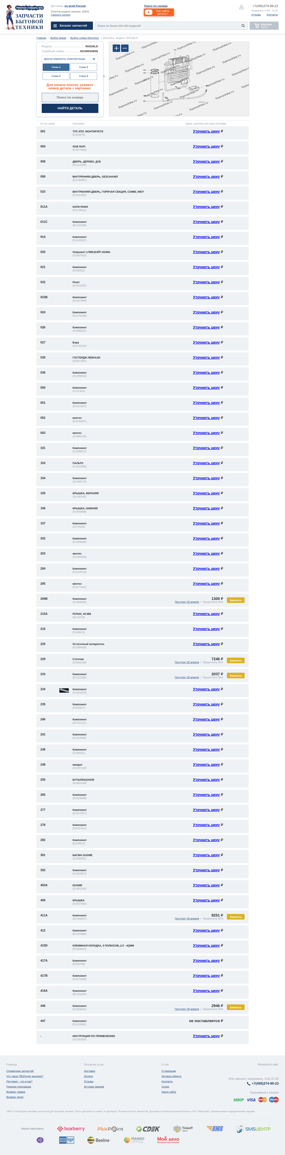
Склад (165, 1086)
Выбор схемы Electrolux (84, 37)
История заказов (94, 1086)
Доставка (89, 1071)
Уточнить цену (206, 131)
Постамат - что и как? (19, 1081)
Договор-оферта (171, 1076)
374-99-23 (265, 6)
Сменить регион (60, 14)
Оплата (88, 1076)
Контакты (272, 14)
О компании (169, 1071)
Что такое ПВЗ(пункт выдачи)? (24, 1076)
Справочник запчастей (20, 1071)
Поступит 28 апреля (187, 601)
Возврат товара (15, 1091)
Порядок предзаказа (18, 1086)
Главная (41, 37)
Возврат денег (15, 1097)
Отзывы (256, 14)
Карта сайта (169, 1091)
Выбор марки (58, 37)
